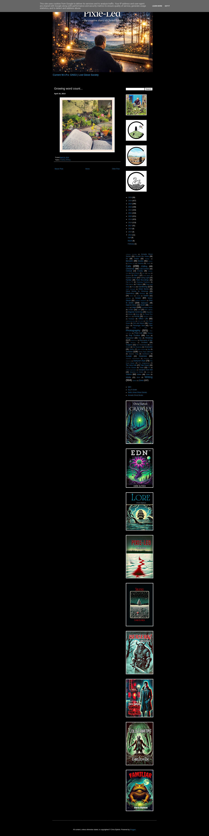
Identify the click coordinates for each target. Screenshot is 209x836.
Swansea (143, 356)
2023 (130, 207)
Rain (140, 338)
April (129, 238)
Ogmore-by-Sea (130, 321)
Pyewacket (130, 338)
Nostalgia (131, 319)
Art (127, 259)
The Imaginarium (144, 363)
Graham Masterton (140, 300)
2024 (130, 204)
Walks (148, 374)
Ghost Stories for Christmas (137, 291)
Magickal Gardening (135, 312)
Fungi (134, 287)
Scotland (144, 342)
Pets (150, 325)
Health (142, 305)
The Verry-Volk (131, 365)
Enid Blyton (146, 275)
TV (149, 367)
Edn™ (136, 275)
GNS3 (131, 295)
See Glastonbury (141, 345)
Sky (149, 349)
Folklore (139, 284)
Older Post (116, 169)
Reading (148, 338)
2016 (130, 229)
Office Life (143, 319)
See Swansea (137, 347)
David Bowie (135, 273)
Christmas (130, 269)
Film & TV (129, 282)
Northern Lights (148, 316)
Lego (134, 307)
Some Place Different (145, 351)
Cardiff (148, 263)
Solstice (129, 351)
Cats (128, 266)
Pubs (148, 335)
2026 (130, 197)
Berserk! (129, 261)
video (148, 372)
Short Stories (141, 349)
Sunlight (129, 356)
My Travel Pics (147, 314)
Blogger (133, 830)
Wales (139, 374)
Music (138, 314)
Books (140, 261)
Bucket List (131, 263)
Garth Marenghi (130, 289)
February (131, 244)
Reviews (133, 342)
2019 (130, 219)
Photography (133, 330)
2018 (130, 222)
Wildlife (128, 377)
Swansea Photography (133, 358)
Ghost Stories (143, 289)
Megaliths (149, 312)
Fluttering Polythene (143, 282)
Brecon (150, 261)
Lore (139, 310)
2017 (130, 226)
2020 (130, 216)
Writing (68, 160)
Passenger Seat (139, 325)
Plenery (150, 333)
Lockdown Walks (147, 307)
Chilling (144, 266)
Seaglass (129, 345)
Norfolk (136, 316)
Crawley (62, 160)
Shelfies (131, 349)
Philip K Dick (140, 327)
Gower (138, 298)
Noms (130, 316)
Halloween (144, 303)
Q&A (129, 387)
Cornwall (129, 271)
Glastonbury (130, 293)
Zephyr (134, 380)
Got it (167, 6)
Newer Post (59, 169)
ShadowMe (148, 347)
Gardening (142, 287)
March (130, 241)
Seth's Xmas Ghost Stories (137, 392)
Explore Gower (131, 278)
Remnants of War (146, 340)
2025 (130, 201)
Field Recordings (142, 280)
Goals (138, 295)
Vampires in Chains (136, 372)
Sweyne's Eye (139, 361)
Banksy (147, 258)
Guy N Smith (132, 390)
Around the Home (142, 256)
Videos (129, 374)
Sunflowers (145, 354)
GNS (150, 293)
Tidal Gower (144, 365)
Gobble (146, 296)
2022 (130, 210)
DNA (143, 273)
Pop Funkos (134, 335)
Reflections (134, 340)
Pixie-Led (138, 333)
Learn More (157, 6)
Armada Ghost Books (135, 395)
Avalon (136, 259)
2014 (130, 235)
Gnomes (142, 293)
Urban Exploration (131, 370)
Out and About (138, 323)
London (130, 310)
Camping (140, 263)
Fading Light (144, 278)
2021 (130, 213)
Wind (138, 377)
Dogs (148, 273)
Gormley (128, 298)
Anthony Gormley (131, 254)
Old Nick (140, 321)
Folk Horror (129, 284)
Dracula (128, 275)
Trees (142, 367)
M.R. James (148, 309)
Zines (141, 380)
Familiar (129, 280)
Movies (130, 314)
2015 (130, 232)
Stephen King (133, 354)
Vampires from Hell (145, 370)
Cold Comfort (144, 269)
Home (87, 169)
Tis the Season (131, 367)
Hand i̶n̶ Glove (131, 305)
